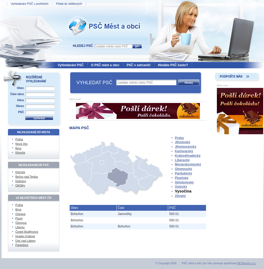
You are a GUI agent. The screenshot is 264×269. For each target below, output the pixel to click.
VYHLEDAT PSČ (94, 82)
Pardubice (21, 244)
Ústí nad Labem (25, 240)
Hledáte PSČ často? (173, 65)
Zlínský (180, 196)
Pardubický (183, 173)
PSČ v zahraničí (138, 65)
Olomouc (21, 222)
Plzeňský (181, 178)
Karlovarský (184, 151)
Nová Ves (21, 143)
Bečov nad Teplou (26, 176)
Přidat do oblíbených (69, 3)
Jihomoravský (185, 147)
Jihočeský (182, 142)
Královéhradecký (187, 156)
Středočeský (184, 182)
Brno (18, 148)
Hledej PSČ (83, 46)
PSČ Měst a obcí (79, 16)
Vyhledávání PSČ (71, 65)
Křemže (20, 152)
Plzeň (19, 218)
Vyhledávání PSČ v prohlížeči (29, 3)
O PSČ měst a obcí (105, 65)
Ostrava (20, 214)
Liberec (20, 227)
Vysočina (183, 191)
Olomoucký (183, 169)
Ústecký (181, 187)
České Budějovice (26, 231)
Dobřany (20, 181)
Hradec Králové (25, 236)
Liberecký (182, 160)
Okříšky (20, 185)
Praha (179, 138)
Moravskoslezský (188, 164)
